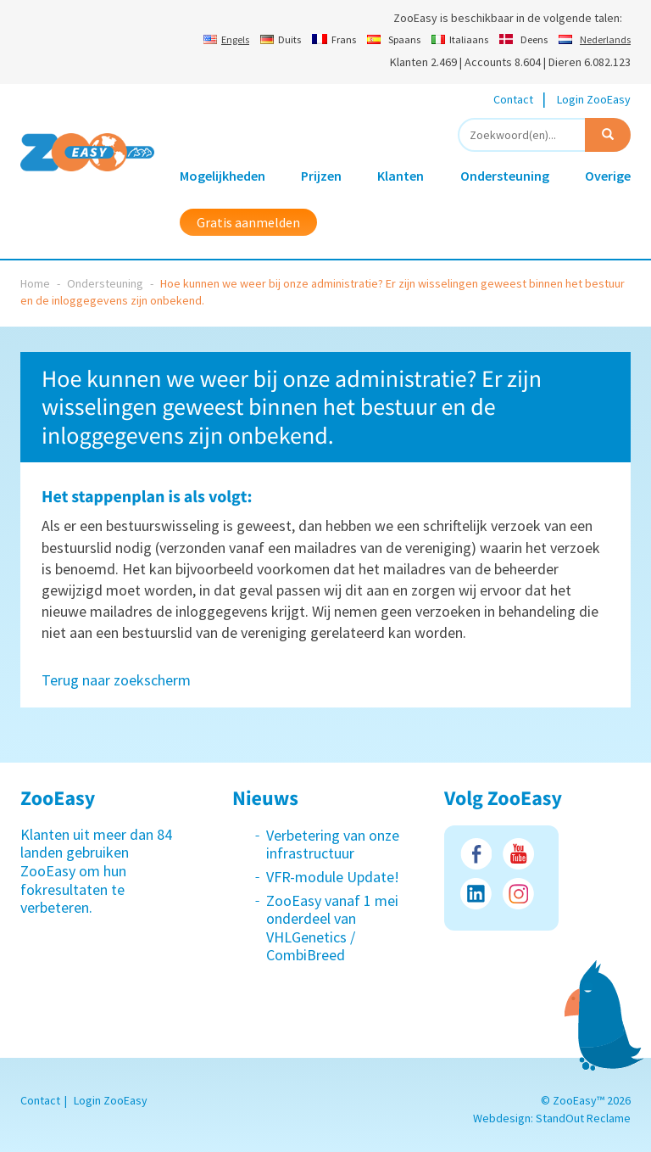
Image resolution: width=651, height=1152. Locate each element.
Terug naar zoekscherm (116, 680)
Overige (608, 175)
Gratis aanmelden (248, 222)
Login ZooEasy (594, 99)
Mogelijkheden (222, 175)
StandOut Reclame (583, 1118)
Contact (513, 99)
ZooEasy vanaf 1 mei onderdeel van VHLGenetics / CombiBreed (332, 928)
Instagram (518, 893)
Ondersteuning (504, 175)
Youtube (518, 854)
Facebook (476, 854)
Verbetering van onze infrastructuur (332, 844)
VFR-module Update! (332, 876)
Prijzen (321, 175)
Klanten (400, 175)
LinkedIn (476, 893)
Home (35, 283)
